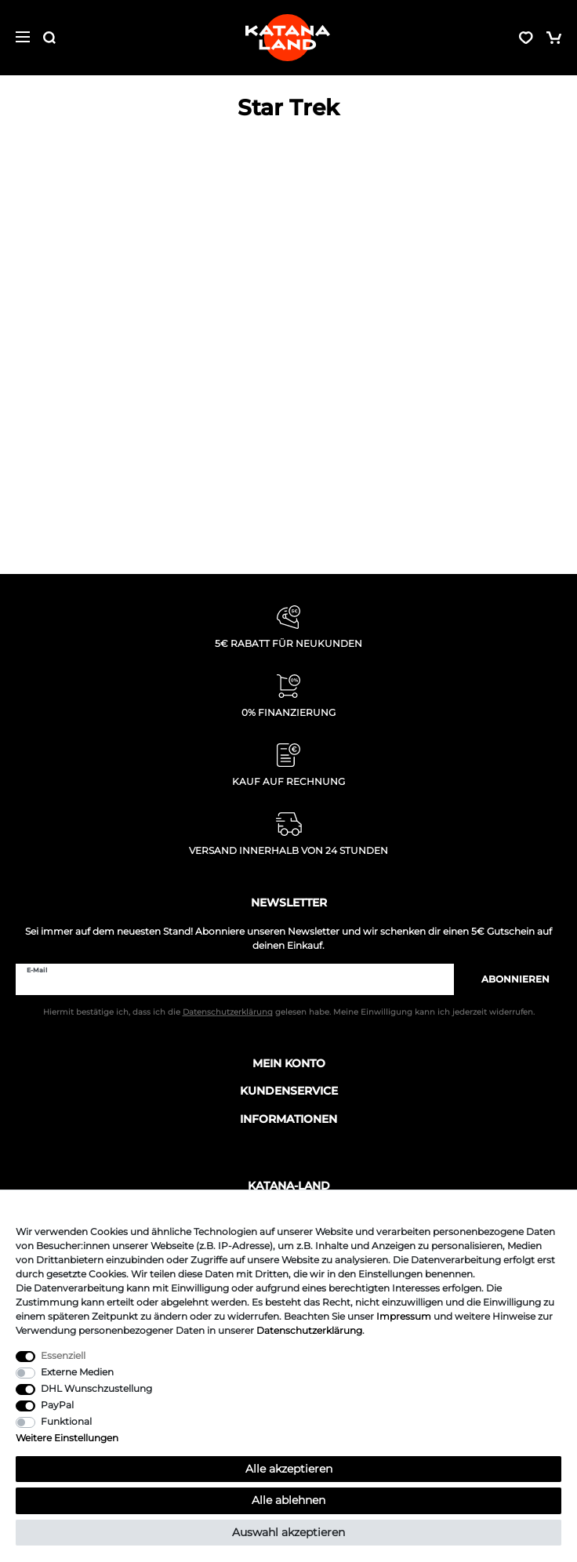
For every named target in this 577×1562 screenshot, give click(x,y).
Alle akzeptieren (288, 1469)
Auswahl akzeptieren (288, 1532)
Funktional (66, 1421)
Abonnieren (508, 979)
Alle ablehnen (288, 1500)
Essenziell (63, 1355)
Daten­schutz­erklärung (309, 1330)
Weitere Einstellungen (67, 1438)
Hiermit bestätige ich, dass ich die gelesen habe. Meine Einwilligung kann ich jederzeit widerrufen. (289, 1012)
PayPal (57, 1405)
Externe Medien (77, 1372)
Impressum (403, 1316)
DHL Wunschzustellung (96, 1388)
